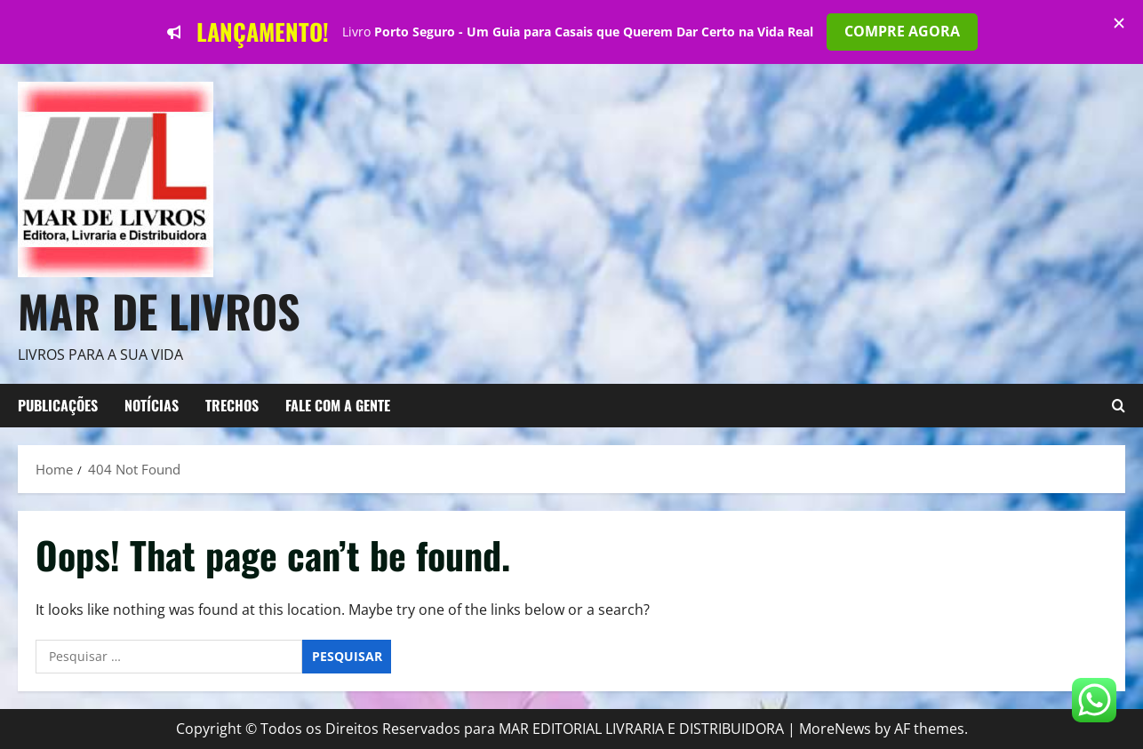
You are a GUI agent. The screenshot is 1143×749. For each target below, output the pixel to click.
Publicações (58, 405)
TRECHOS (232, 405)
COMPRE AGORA (902, 31)
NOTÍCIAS (151, 405)
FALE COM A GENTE (337, 405)
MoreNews (835, 728)
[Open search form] (1118, 406)
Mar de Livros (159, 310)
